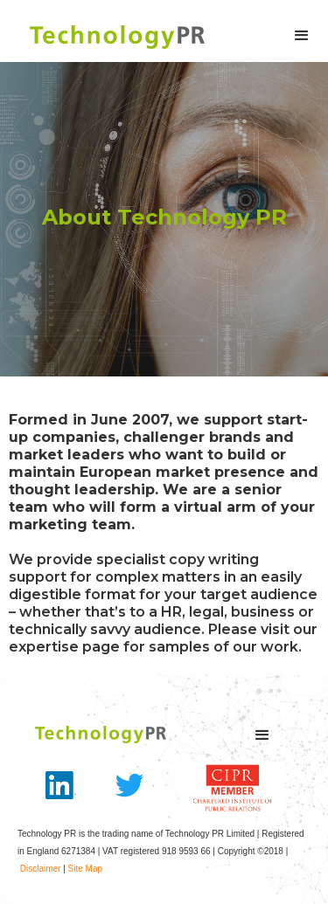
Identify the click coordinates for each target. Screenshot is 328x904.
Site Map (85, 868)
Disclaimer (40, 868)
